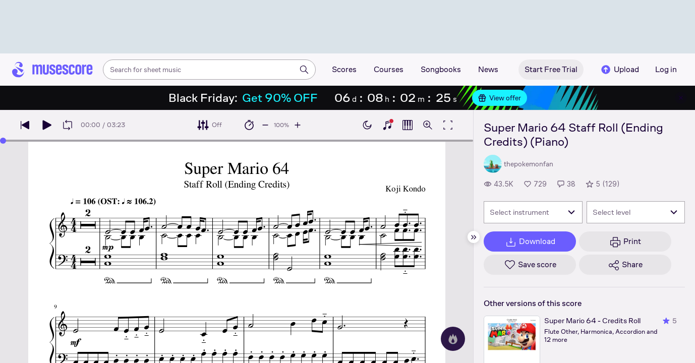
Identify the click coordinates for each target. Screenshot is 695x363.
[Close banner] (681, 98)
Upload (619, 70)
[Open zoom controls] (428, 125)
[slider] (3, 141)
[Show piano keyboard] (387, 125)
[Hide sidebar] (474, 237)
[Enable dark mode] (367, 125)
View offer (499, 98)
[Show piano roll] (407, 125)
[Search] (304, 69)
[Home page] (52, 70)
